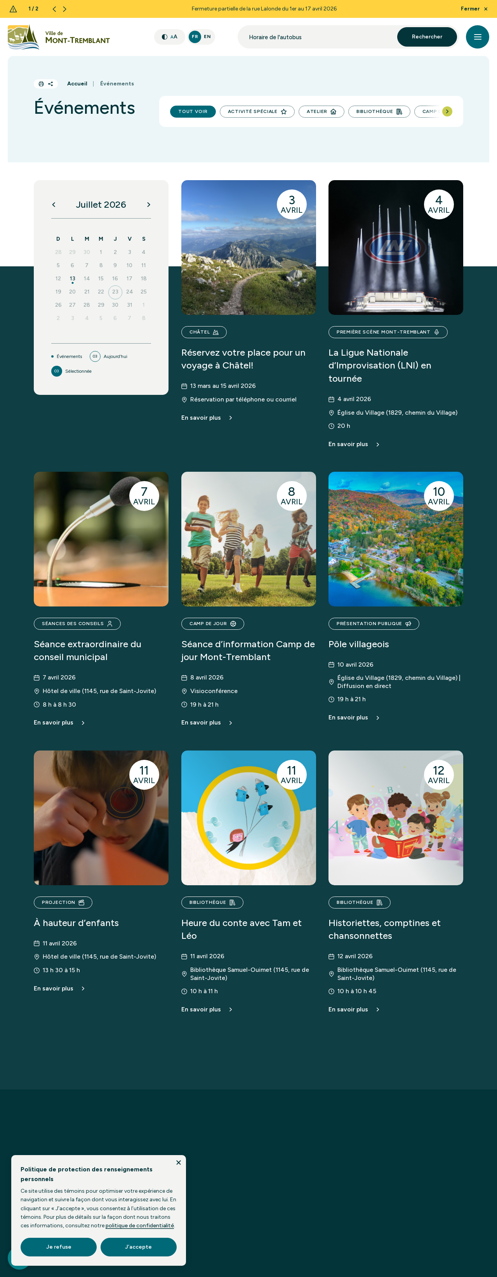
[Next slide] (65, 9)
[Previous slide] (54, 9)
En (207, 36)
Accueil (77, 83)
